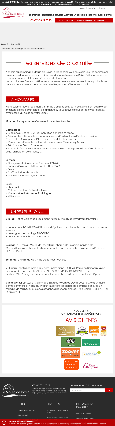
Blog (100, 15)
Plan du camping (83, 413)
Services (59, 15)
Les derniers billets (26, 410)
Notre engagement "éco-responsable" (57, 418)
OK (109, 390)
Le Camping (34, 15)
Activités (68, 15)
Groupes (92, 15)
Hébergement (48, 15)
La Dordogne (80, 15)
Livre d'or (91, 8)
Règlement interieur (85, 418)
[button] (4, 423)
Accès (82, 8)
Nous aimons (22, 415)
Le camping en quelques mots (57, 411)
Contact (108, 15)
